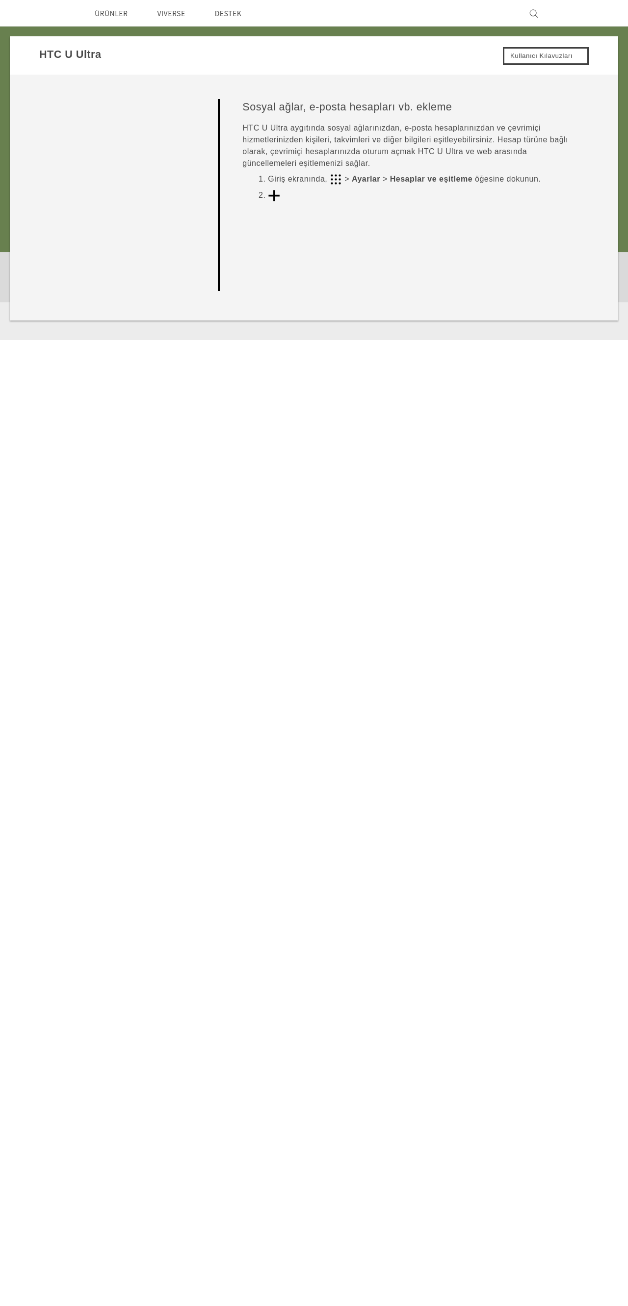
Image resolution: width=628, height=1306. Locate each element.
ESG (474, 1121)
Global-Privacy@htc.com (522, 1281)
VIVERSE (180, 13)
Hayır (560, 670)
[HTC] (53, 13)
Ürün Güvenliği (494, 1161)
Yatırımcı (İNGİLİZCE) (505, 1134)
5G (219, 1134)
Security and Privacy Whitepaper (527, 1201)
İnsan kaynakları (495, 1187)
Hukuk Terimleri (558, 1257)
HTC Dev (314, 1121)
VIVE (223, 1148)
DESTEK (241, 13)
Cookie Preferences (503, 1174)
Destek (59, 1026)
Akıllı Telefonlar (241, 1121)
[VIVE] (573, 13)
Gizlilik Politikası (495, 1148)
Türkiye (70, 1144)
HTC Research (324, 1134)
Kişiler (253, 610)
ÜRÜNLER (114, 13)
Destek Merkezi (408, 1121)
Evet (517, 670)
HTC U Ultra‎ (108, 1026)
